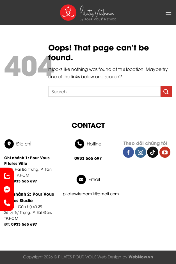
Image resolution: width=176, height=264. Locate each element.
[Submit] (166, 91)
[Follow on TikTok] (152, 152)
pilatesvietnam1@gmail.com (91, 193)
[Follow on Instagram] (140, 152)
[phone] (7, 203)
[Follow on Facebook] (128, 152)
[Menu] (168, 12)
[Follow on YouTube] (165, 152)
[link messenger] (7, 189)
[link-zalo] (7, 176)
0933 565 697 (24, 223)
